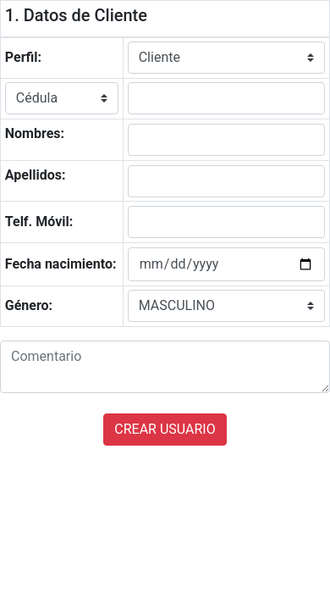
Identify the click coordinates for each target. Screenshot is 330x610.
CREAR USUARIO (164, 429)
